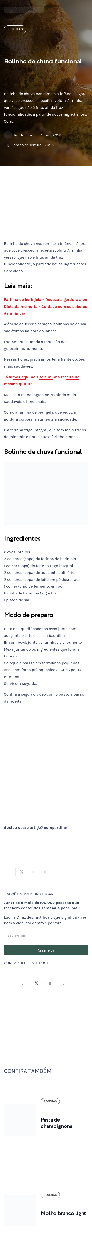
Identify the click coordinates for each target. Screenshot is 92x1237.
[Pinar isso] (45, 872)
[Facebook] (22, 983)
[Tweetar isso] (21, 872)
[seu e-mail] (46, 935)
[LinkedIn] (64, 983)
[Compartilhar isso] (10, 872)
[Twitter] (36, 983)
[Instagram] (9, 983)
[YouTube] (50, 983)
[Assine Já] (46, 950)
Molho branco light (63, 1214)
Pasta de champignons (56, 1123)
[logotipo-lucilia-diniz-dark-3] (24, 10)
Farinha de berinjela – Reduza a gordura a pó (45, 299)
